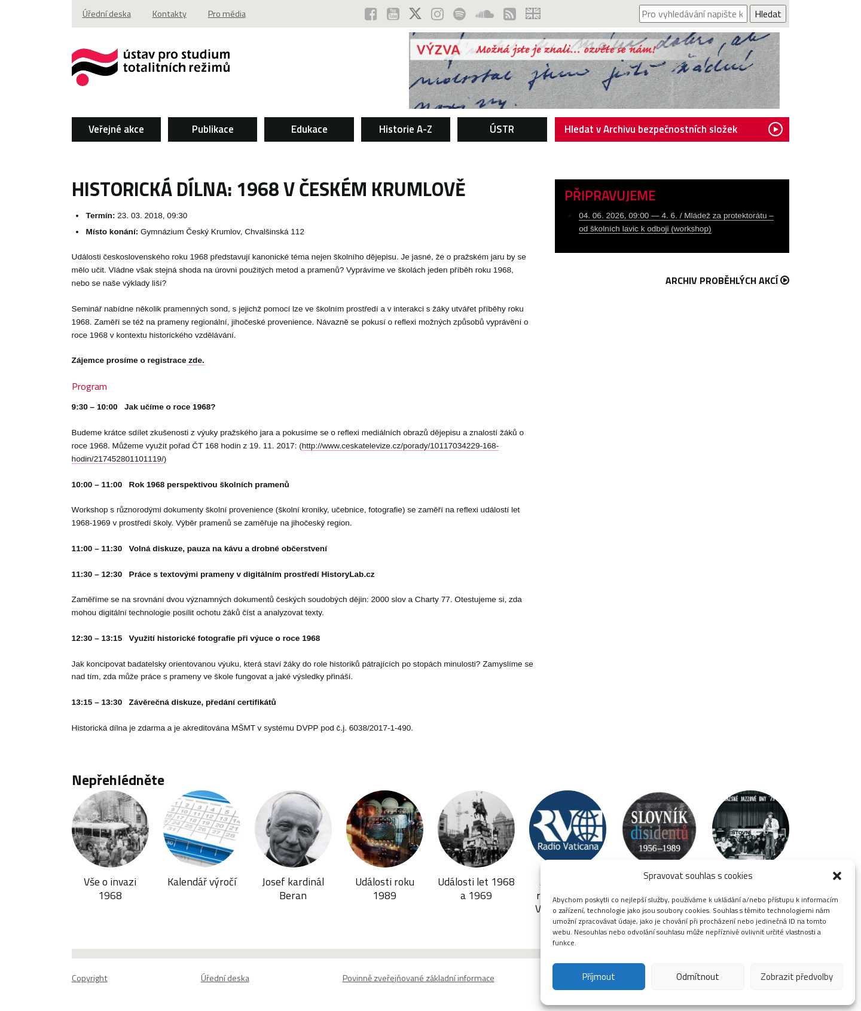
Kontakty (169, 13)
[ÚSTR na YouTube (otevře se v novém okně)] (393, 14)
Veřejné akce (116, 129)
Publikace (213, 129)
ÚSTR (502, 129)
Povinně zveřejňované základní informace (418, 978)
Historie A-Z (405, 129)
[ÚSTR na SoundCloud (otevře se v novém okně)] (485, 14)
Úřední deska (107, 13)
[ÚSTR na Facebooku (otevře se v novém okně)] (371, 14)
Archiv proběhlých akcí (727, 280)
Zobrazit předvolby (797, 976)
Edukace (309, 129)
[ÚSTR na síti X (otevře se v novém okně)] (415, 14)
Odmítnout (697, 976)
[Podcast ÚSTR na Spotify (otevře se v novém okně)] (459, 14)
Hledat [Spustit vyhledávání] (768, 14)
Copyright (90, 978)
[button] (837, 876)
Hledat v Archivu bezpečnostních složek (673, 129)
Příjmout (598, 976)
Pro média (227, 13)
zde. (195, 360)
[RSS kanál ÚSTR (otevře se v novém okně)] (510, 14)
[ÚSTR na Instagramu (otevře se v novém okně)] (437, 14)
